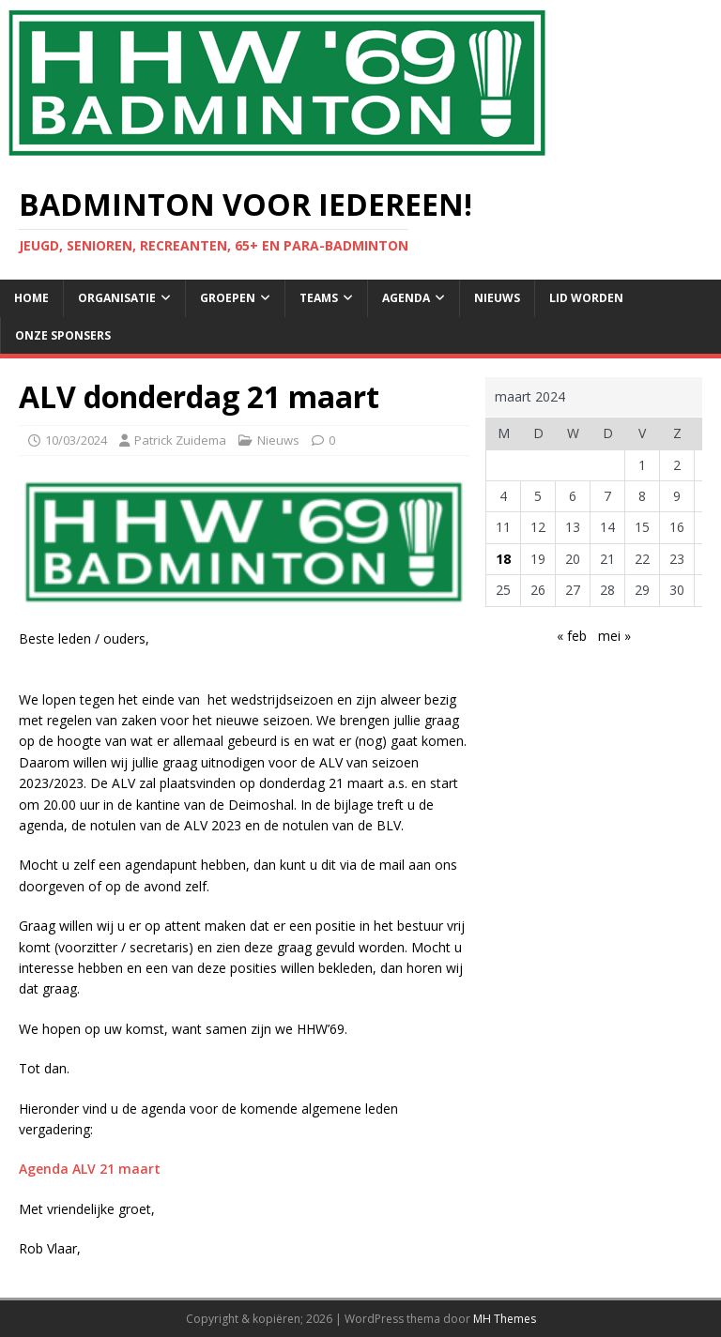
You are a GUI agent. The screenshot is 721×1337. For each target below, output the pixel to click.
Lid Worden (586, 298)
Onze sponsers (63, 335)
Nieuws (497, 298)
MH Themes (504, 1319)
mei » (614, 636)
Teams (318, 298)
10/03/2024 (76, 440)
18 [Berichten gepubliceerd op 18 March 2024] (503, 559)
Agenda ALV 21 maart (90, 1168)
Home (31, 298)
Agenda (406, 298)
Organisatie (117, 298)
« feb (572, 636)
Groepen (227, 298)
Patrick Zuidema (180, 440)
